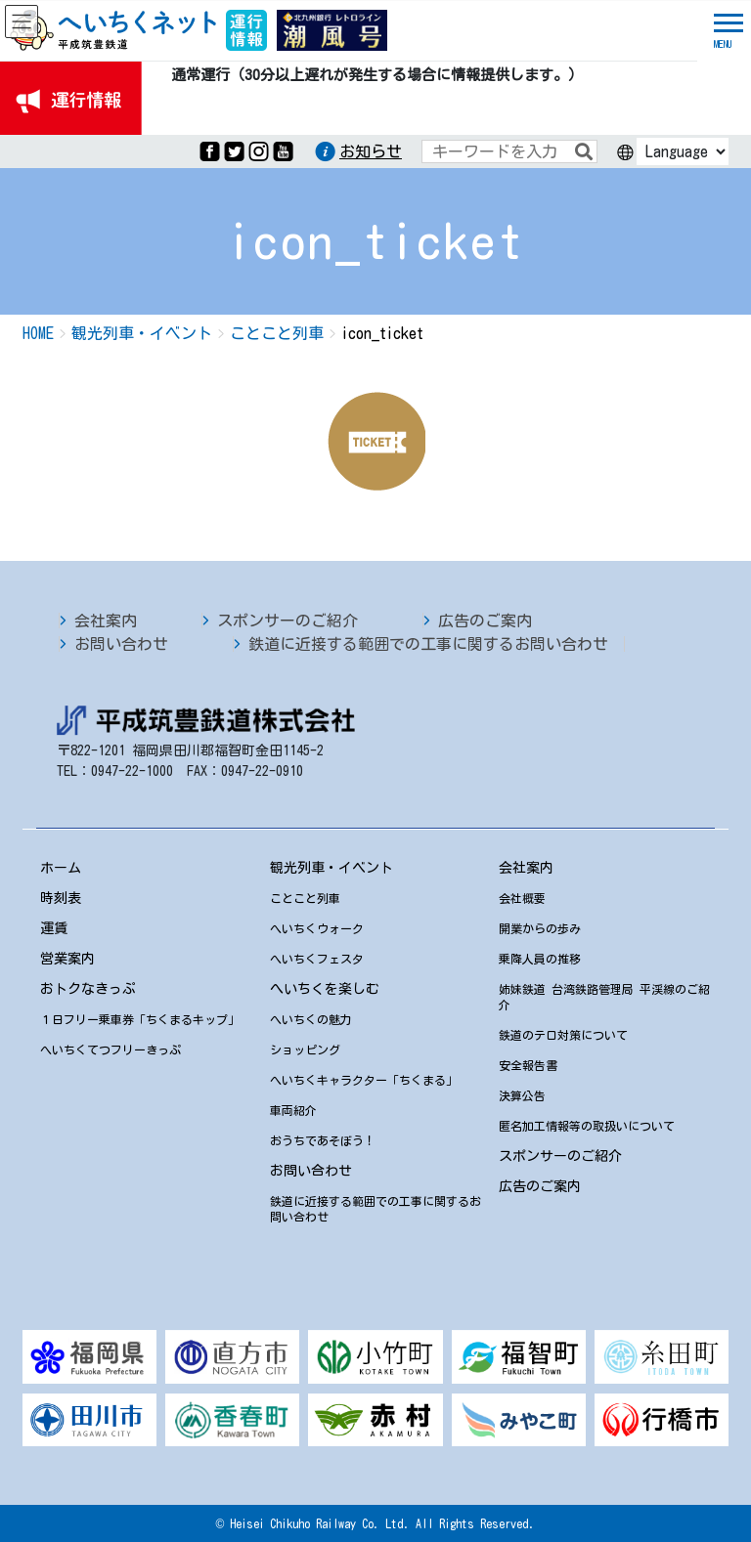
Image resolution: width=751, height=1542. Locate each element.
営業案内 (67, 958)
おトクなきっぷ (88, 989)
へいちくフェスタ (317, 958)
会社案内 (105, 620)
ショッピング (305, 1049)
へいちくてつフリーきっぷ (110, 1049)
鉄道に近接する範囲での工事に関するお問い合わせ (428, 644)
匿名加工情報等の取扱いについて (587, 1126)
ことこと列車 (305, 898)
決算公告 (522, 1095)
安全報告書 (528, 1065)
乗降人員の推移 (540, 958)
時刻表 (60, 898)
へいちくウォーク (317, 928)
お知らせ (370, 151)
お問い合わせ (121, 644)
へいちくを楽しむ (324, 989)
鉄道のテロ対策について (563, 1035)
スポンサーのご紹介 (287, 620)
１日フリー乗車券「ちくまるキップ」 (140, 1019)
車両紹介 (293, 1110)
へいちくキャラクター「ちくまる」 (364, 1080)
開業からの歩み (540, 928)
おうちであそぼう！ (323, 1140)
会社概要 (522, 898)
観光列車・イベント (331, 868)
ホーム (60, 868)
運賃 (53, 928)
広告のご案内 (485, 620)
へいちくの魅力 (311, 1019)
